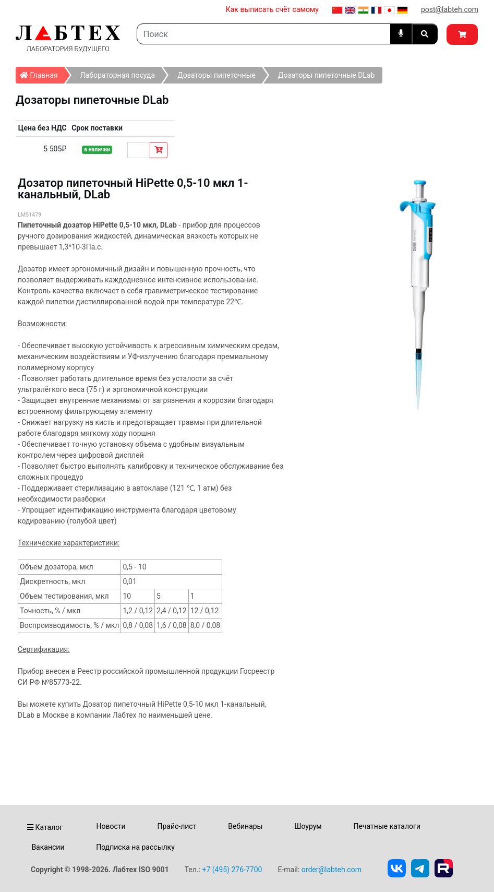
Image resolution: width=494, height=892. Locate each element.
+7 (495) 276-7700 (232, 869)
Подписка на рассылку (135, 847)
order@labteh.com (332, 869)
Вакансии (47, 847)
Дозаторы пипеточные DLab (326, 75)
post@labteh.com (449, 9)
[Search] (264, 33)
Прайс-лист (176, 826)
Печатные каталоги (387, 826)
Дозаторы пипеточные (216, 75)
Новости (111, 826)
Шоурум (307, 826)
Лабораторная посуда (117, 75)
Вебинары (245, 826)
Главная (42, 73)
